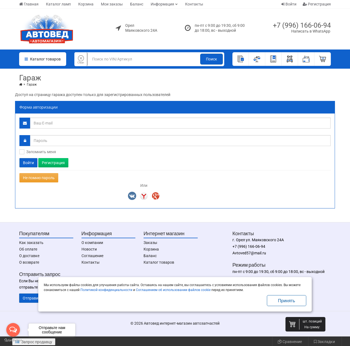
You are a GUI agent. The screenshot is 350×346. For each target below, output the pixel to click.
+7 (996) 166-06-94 (302, 25)
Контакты (194, 4)
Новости (89, 249)
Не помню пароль (39, 178)
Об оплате (28, 249)
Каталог (43, 59)
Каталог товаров (159, 262)
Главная (29, 4)
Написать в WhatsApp (310, 31)
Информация (162, 4)
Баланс (136, 4)
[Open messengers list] (13, 330)
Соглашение (92, 256)
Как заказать (31, 242)
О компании (92, 242)
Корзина (86, 4)
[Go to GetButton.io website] (13, 340)
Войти (288, 4)
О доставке (29, 256)
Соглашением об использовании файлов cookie (173, 290)
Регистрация (317, 4)
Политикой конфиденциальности (106, 290)
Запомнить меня (41, 152)
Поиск (211, 59)
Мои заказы (112, 4)
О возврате (29, 262)
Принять (286, 300)
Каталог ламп (58, 4)
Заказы (150, 242)
